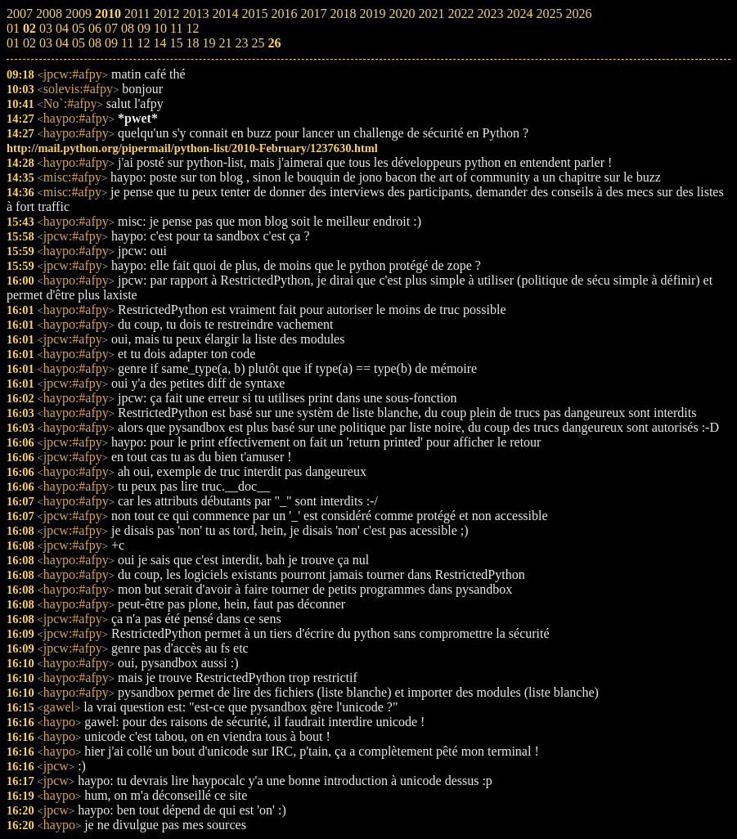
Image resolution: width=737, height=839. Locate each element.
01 (13, 43)
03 (45, 43)
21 (224, 43)
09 (111, 43)
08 (94, 43)
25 (257, 43)
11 (127, 43)
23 (241, 43)
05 (78, 43)
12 (143, 43)
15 (175, 43)
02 (29, 43)
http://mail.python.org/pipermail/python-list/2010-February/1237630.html (192, 148)
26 (274, 43)
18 (192, 43)
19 (208, 43)
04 (62, 43)
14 (159, 43)
